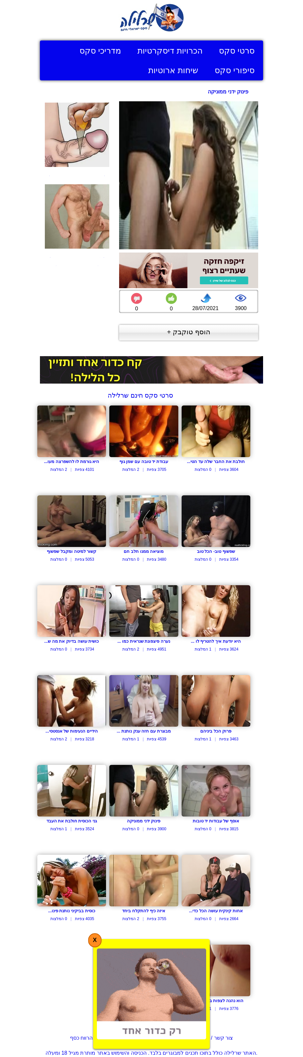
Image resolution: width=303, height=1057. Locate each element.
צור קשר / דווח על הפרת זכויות (198, 1038)
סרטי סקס (237, 50)
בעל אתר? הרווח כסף (94, 1038)
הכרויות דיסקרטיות (170, 50)
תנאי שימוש (140, 1038)
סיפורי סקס (235, 70)
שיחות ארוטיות (173, 70)
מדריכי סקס (100, 50)
